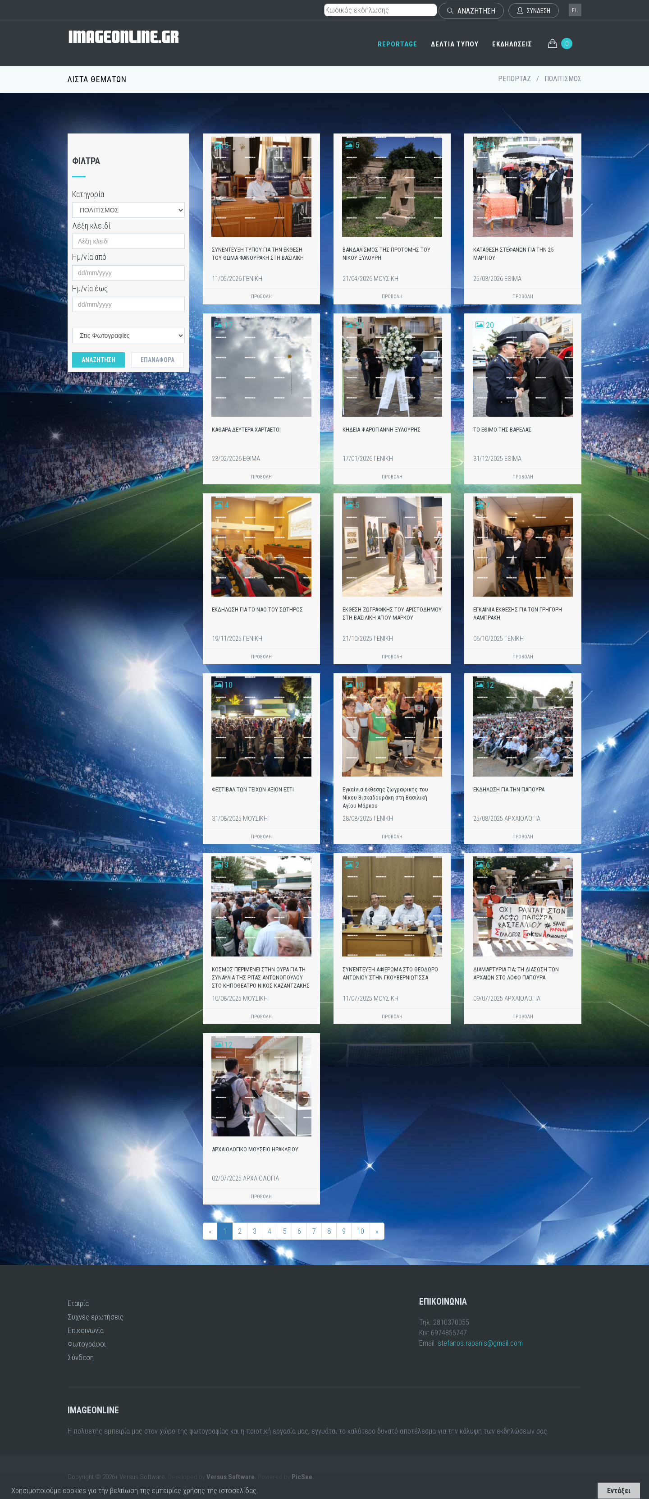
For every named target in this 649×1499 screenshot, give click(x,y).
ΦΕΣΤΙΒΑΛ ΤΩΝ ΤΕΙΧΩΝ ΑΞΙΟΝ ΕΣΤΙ (253, 789)
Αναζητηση (98, 359)
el (575, 10)
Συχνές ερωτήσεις (95, 1316)
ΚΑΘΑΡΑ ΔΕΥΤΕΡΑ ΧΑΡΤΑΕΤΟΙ (246, 429)
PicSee (302, 1477)
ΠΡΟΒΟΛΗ (261, 296)
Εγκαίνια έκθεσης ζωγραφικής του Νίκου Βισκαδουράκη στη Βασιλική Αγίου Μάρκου (385, 797)
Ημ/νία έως (90, 288)
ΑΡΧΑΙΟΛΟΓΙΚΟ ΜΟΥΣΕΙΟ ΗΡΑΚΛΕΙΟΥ (255, 1149)
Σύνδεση (81, 1357)
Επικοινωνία (86, 1330)
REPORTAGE (397, 44)
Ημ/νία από (89, 257)
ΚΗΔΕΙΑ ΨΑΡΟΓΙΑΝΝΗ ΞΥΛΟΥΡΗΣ (381, 429)
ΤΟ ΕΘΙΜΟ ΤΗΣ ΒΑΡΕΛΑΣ (502, 429)
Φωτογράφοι (87, 1343)
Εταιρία (78, 1303)
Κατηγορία (88, 194)
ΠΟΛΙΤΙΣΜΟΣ (562, 78)
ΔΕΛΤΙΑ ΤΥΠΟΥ (455, 44)
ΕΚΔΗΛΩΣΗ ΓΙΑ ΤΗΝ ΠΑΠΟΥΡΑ (508, 789)
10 (360, 1231)
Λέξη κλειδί (91, 225)
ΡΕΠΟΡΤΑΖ (514, 78)
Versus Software (230, 1477)
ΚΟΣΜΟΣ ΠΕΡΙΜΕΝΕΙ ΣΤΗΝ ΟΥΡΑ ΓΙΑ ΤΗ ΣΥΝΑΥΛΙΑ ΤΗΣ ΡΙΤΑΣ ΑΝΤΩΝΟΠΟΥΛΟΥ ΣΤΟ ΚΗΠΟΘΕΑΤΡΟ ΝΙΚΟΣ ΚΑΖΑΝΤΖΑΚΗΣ (261, 977)
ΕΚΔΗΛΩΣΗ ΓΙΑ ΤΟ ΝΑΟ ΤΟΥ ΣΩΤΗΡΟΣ (257, 609)
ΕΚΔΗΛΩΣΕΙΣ (512, 44)
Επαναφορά (157, 359)
